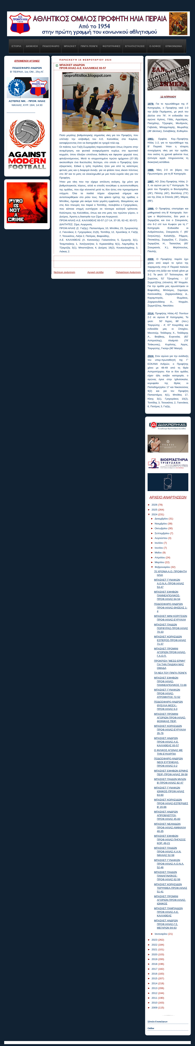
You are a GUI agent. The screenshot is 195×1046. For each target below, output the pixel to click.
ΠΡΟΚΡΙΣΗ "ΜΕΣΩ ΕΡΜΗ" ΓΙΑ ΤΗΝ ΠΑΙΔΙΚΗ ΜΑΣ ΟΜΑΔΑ (169, 664)
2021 (155, 949)
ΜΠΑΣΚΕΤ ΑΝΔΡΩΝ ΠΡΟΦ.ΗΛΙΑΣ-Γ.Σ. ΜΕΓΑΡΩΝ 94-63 (166, 924)
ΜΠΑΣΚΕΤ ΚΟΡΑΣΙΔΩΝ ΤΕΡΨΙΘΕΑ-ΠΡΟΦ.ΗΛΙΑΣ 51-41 (170, 888)
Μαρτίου (160, 562)
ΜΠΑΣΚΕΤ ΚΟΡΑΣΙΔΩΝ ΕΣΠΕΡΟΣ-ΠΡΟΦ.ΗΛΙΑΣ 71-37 (170, 640)
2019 (155, 959)
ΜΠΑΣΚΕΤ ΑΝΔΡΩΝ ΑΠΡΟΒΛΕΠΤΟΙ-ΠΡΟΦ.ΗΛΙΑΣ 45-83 (167, 815)
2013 (155, 988)
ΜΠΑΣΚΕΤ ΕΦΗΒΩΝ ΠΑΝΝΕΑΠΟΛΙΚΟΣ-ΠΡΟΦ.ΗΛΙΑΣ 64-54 (167, 595)
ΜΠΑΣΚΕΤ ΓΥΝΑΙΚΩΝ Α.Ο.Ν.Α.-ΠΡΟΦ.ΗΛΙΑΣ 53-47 (169, 583)
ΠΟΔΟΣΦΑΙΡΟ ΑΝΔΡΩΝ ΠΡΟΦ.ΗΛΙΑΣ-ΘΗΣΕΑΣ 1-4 (170, 608)
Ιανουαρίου (161, 933)
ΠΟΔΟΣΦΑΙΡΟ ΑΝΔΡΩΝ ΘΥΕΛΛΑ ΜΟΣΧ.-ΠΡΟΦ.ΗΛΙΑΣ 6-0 (168, 705)
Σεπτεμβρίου (162, 533)
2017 (155, 968)
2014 (155, 983)
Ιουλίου (159, 542)
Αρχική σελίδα (95, 272)
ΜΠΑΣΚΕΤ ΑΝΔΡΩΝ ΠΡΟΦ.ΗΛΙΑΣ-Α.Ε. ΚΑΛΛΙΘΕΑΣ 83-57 (166, 742)
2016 (155, 973)
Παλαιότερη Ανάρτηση (128, 272)
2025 (155, 509)
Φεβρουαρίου (163, 567)
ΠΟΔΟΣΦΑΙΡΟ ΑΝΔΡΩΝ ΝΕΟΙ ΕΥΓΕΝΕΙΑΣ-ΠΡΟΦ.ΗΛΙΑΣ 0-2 (168, 762)
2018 (155, 964)
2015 (155, 978)
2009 (155, 1007)
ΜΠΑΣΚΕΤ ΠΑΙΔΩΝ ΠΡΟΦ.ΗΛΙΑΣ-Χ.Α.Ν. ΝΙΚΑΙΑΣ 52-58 (167, 851)
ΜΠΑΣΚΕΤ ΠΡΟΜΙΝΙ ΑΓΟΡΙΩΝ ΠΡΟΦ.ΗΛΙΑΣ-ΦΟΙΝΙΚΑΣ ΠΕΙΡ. (170, 718)
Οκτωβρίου (161, 528)
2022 (155, 944)
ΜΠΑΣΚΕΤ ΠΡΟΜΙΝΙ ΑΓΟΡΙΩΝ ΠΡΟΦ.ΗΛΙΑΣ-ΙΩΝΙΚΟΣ (170, 900)
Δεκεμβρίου (162, 518)
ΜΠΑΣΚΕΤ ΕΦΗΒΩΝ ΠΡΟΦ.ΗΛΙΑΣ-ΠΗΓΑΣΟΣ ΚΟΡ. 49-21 (170, 839)
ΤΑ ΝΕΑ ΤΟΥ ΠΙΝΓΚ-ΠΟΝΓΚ (170, 672)
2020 (155, 954)
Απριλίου (160, 557)
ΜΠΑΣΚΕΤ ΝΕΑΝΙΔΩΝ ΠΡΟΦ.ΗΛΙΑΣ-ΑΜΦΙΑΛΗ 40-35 (170, 827)
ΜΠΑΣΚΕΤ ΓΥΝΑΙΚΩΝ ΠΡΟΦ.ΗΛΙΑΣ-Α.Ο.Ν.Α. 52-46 (169, 864)
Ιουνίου (159, 547)
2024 (155, 514)
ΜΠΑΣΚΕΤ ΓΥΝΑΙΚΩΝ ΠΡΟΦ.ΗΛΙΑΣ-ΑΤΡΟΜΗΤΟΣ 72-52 (167, 693)
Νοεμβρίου (161, 523)
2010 (155, 1002)
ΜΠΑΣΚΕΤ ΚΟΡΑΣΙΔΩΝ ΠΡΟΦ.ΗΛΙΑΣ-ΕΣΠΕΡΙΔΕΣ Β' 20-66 (171, 803)
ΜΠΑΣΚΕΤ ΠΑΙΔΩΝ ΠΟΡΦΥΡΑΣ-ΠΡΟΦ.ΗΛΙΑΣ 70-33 (171, 628)
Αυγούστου (161, 538)
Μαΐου (158, 552)
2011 (155, 997)
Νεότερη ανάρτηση (64, 272)
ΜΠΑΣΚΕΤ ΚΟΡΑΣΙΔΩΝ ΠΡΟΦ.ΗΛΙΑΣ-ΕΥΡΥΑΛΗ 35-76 (170, 730)
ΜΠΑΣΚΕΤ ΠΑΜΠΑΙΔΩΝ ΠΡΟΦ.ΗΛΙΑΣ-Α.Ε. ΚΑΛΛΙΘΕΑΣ (168, 912)
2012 (155, 993)
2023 (155, 939)
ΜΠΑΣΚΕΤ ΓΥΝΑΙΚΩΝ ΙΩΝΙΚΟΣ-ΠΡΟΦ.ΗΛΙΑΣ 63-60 (169, 791)
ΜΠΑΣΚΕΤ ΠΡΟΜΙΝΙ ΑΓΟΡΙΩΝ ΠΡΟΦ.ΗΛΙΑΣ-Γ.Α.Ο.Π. (170, 652)
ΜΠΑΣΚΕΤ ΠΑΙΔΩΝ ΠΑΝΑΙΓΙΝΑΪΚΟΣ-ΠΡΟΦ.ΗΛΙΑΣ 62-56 (167, 876)
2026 (155, 504)
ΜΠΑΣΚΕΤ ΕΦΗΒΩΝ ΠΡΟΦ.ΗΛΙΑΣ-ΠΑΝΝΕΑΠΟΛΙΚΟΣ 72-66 (170, 681)
